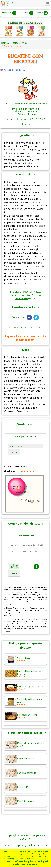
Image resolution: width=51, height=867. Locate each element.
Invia (14, 573)
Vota (14, 452)
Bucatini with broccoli (14, 70)
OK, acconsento (30, 864)
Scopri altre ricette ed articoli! (25, 327)
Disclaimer (25, 838)
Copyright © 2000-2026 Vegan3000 (25, 835)
